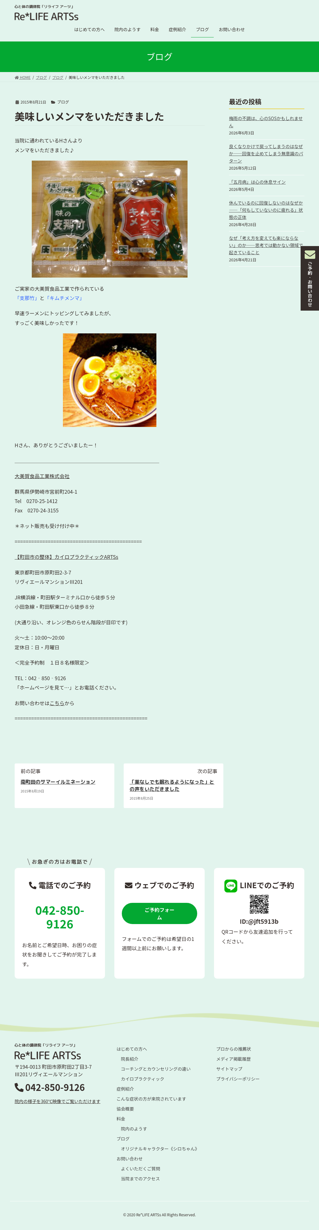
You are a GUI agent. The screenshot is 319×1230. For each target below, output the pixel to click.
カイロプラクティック (142, 1079)
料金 (121, 1119)
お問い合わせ (130, 1158)
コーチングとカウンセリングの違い (156, 1069)
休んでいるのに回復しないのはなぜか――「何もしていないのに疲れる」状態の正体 (266, 210)
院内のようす (134, 1129)
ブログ (63, 102)
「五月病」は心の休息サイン (257, 182)
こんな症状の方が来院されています (151, 1099)
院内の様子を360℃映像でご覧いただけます (57, 1101)
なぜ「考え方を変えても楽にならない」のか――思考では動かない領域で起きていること (266, 245)
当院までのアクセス (140, 1178)
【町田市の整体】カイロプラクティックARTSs (66, 556)
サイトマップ (229, 1069)
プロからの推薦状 (233, 1049)
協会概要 (125, 1109)
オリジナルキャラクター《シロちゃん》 (160, 1148)
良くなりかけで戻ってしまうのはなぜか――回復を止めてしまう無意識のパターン (266, 153)
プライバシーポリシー (238, 1079)
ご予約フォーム (159, 913)
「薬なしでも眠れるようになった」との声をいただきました (172, 785)
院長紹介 (129, 1059)
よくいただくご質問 (140, 1168)
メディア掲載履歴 (233, 1059)
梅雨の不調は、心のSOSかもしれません (266, 121)
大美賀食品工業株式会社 (42, 476)
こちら (57, 703)
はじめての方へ (132, 1049)
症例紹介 (125, 1089)
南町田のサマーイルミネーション (58, 781)
